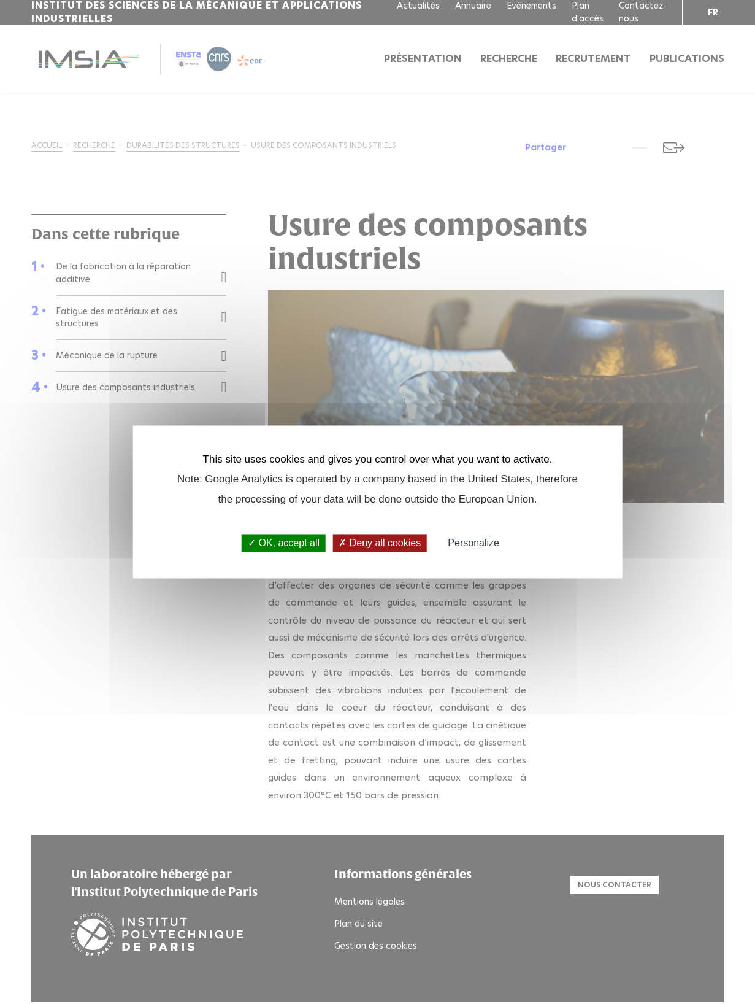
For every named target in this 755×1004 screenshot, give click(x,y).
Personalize (473, 543)
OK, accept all (284, 543)
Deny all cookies (380, 543)
